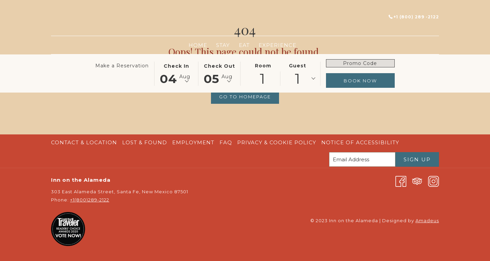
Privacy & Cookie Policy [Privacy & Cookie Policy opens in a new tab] (277, 142)
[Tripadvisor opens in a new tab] (417, 181)
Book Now (360, 80)
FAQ (225, 142)
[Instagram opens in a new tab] (433, 181)
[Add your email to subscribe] (362, 159)
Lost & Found (144, 142)
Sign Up (417, 159)
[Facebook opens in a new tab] (400, 181)
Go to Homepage (245, 96)
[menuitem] (198, 45)
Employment (193, 142)
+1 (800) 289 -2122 (414, 16)
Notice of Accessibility (360, 142)
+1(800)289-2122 (89, 199)
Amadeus (427, 220)
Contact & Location (84, 142)
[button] (176, 73)
